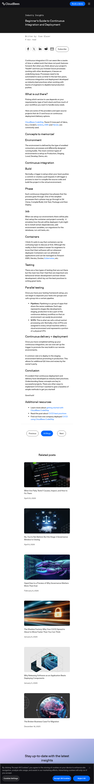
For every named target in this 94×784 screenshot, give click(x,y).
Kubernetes (49, 258)
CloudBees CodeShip (34, 122)
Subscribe (62, 49)
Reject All (81, 778)
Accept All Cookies (62, 778)
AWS (46, 125)
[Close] (90, 768)
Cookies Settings (11, 778)
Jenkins (40, 125)
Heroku (56, 125)
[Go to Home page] (10, 3)
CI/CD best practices (57, 413)
